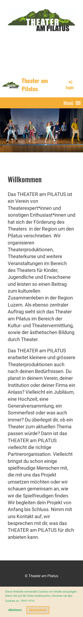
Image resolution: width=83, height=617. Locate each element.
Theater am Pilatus (35, 85)
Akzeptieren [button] (37, 610)
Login (69, 85)
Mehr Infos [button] (28, 600)
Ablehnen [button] (15, 610)
